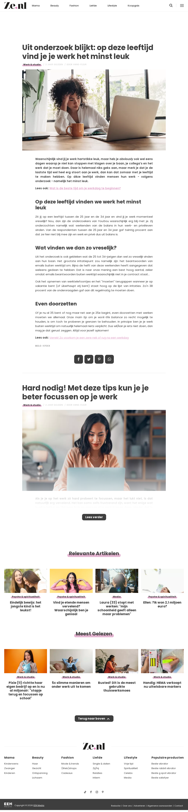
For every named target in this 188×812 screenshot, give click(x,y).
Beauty (54, 5)
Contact (178, 805)
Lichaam (37, 777)
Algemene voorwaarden (159, 805)
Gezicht (36, 768)
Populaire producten (167, 757)
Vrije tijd (128, 763)
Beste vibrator (159, 763)
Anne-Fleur (80, 64)
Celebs (128, 773)
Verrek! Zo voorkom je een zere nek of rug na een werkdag (89, 338)
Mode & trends (70, 763)
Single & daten (101, 763)
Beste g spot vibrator (163, 773)
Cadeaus (67, 773)
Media (127, 777)
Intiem (96, 777)
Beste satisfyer (160, 777)
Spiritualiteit (131, 768)
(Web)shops (69, 768)
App (109, 359)
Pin (99, 359)
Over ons (127, 805)
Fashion (74, 5)
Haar (35, 763)
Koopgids (133, 5)
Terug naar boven (91, 722)
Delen (78, 359)
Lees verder (94, 518)
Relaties (97, 773)
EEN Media (38, 805)
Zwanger (9, 768)
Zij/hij (96, 768)
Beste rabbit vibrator (163, 768)
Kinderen (9, 773)
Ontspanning (40, 773)
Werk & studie (32, 64)
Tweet (88, 359)
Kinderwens (11, 763)
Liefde (93, 5)
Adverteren (139, 805)
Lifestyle (112, 5)
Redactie (115, 805)
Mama (36, 5)
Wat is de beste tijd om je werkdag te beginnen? (85, 188)
